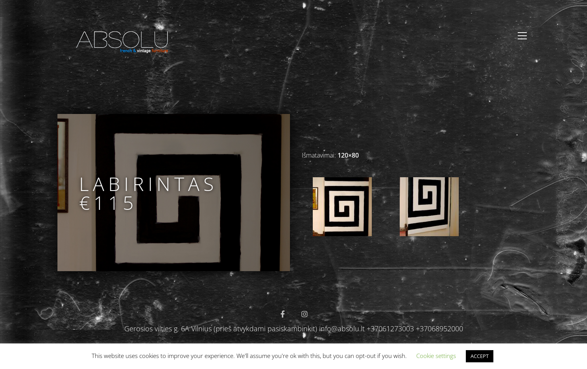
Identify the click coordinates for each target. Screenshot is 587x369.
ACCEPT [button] (480, 356)
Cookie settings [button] (436, 356)
